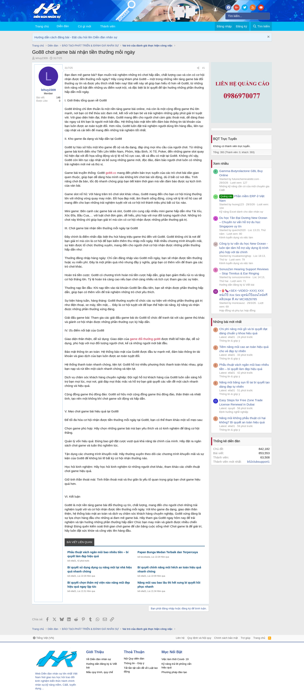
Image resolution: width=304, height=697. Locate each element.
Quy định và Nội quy (199, 637)
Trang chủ (42, 26)
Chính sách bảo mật (226, 637)
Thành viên (107, 26)
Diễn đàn (63, 26)
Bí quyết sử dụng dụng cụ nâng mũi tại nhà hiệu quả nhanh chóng (99, 569)
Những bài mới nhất (227, 322)
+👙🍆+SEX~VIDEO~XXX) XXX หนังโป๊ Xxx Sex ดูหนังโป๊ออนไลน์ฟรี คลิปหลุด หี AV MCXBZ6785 (243, 295)
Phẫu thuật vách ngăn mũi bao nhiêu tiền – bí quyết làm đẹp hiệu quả (97, 554)
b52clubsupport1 (258, 461)
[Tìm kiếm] (247, 16)
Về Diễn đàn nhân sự (98, 659)
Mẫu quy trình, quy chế (99, 672)
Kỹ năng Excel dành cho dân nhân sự (241, 211)
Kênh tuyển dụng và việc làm (236, 237)
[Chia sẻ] (198, 68)
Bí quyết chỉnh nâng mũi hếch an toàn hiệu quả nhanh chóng (169, 569)
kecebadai (145, 557)
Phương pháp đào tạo (174, 672)
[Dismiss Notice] (268, 37)
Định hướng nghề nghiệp (233, 411)
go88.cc (111, 172)
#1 (203, 68)
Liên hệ (180, 637)
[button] (94, 26)
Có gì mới (84, 26)
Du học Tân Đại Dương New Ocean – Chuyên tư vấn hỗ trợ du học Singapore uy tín (243, 222)
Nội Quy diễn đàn (134, 658)
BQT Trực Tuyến (225, 139)
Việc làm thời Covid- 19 (175, 659)
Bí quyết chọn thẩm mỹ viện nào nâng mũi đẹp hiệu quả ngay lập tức (98, 584)
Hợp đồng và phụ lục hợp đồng (237, 310)
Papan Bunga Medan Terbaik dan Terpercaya (168, 552)
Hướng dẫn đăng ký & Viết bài (236, 284)
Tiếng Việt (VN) (43, 637)
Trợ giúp (245, 637)
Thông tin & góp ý (229, 340)
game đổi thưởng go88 (145, 339)
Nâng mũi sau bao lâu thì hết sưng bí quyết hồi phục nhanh (169, 584)
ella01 (73, 561)
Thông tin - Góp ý (134, 663)
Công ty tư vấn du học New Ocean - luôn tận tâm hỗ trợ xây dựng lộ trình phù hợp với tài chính (243, 248)
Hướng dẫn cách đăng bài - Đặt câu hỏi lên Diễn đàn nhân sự (75, 37)
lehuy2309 (42, 58)
